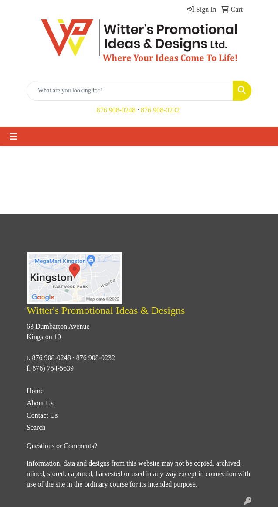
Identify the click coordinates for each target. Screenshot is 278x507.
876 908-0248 (116, 110)
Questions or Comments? (62, 445)
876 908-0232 (160, 110)
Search (36, 427)
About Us (40, 403)
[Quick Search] (130, 91)
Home (35, 391)
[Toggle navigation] (13, 136)
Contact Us (42, 415)
